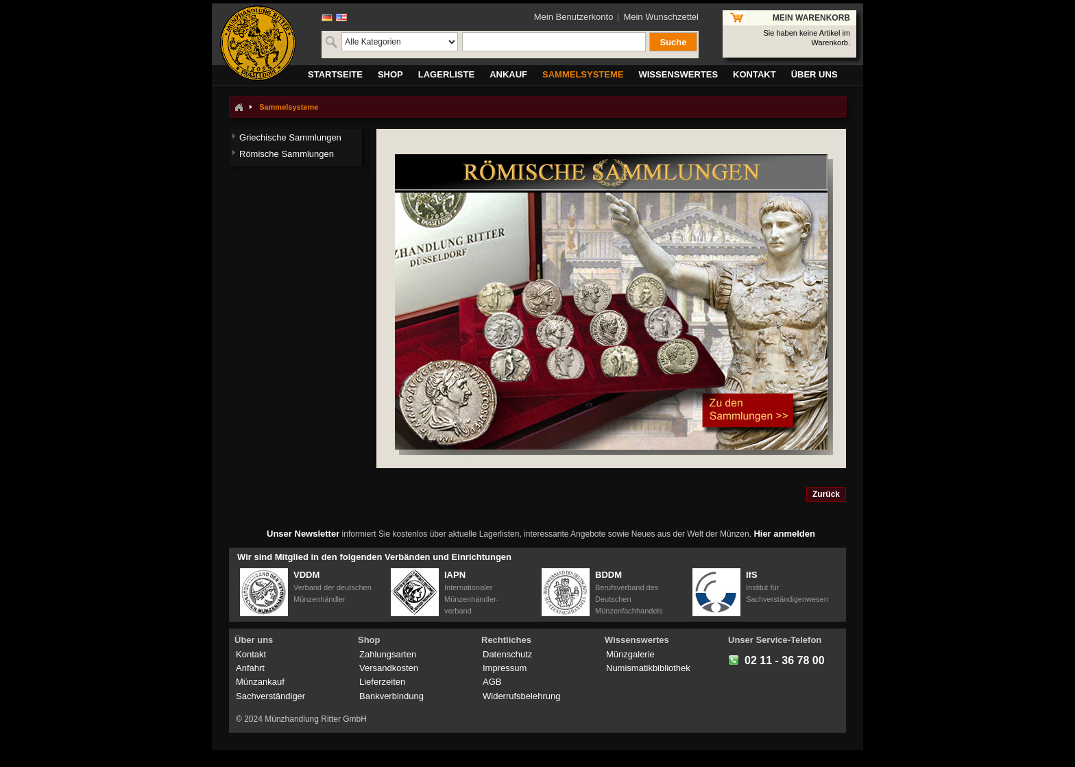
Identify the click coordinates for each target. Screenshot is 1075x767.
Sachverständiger (270, 696)
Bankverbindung (391, 696)
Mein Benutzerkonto (574, 17)
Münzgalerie (630, 654)
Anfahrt (250, 668)
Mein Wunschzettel (661, 17)
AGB (492, 682)
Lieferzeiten (382, 682)
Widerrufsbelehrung (521, 696)
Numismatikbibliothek (648, 668)
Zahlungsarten (387, 654)
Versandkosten (388, 668)
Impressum (505, 668)
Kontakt (251, 654)
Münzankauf (260, 682)
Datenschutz (507, 654)
